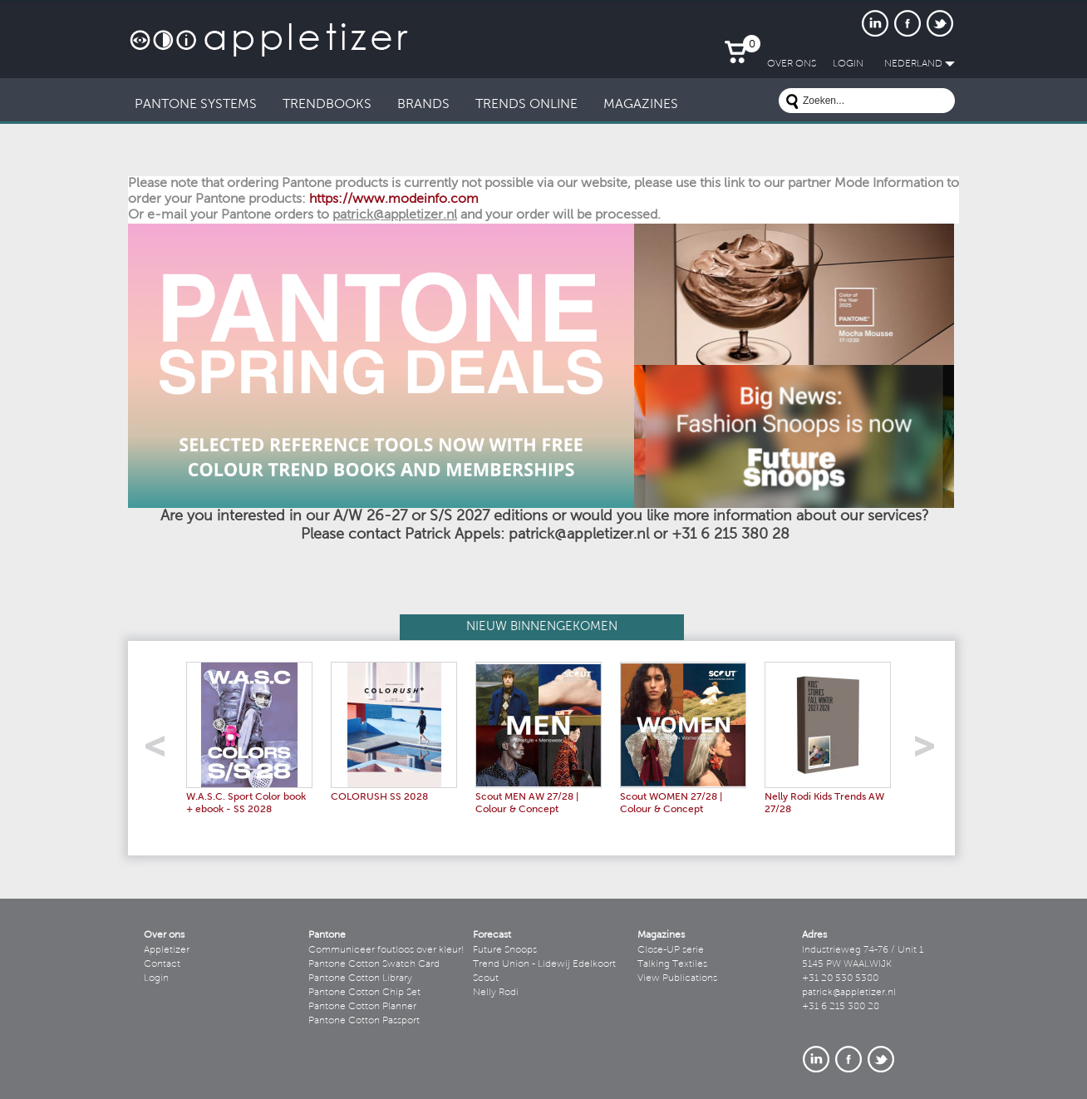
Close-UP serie (670, 950)
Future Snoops (505, 950)
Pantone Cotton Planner (362, 1007)
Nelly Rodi (496, 993)
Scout (486, 978)
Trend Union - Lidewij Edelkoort (544, 964)
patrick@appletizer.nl (849, 993)
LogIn (848, 64)
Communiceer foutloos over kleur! (386, 950)
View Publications (677, 978)
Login (156, 978)
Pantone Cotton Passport (364, 1021)
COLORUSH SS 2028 (379, 797)
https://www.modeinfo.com (394, 199)
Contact (162, 964)
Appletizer (166, 950)
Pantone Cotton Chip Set (364, 993)
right (930, 751)
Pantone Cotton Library (360, 978)
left (161, 751)
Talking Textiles (672, 964)
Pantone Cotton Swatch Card (374, 964)
